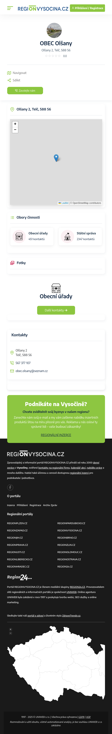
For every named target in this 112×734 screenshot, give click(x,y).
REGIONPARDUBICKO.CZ (71, 523)
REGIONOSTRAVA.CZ (69, 559)
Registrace (96, 8)
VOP (88, 717)
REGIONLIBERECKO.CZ (20, 559)
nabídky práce (94, 467)
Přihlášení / (80, 8)
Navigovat (17, 73)
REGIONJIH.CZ (15, 537)
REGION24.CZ (65, 566)
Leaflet (63, 203)
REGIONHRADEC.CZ (18, 566)
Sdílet (13, 80)
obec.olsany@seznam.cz (32, 371)
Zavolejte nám (25, 90)
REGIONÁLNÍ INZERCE (56, 435)
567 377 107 (23, 363)
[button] (56, 158)
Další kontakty (56, 310)
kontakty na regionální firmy (54, 467)
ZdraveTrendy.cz (71, 615)
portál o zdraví (35, 615)
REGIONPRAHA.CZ (17, 544)
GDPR (81, 717)
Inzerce (11, 505)
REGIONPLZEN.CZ (17, 523)
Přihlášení (22, 505)
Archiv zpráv (50, 505)
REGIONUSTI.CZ (16, 552)
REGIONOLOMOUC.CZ (69, 552)
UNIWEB (72, 592)
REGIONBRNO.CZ (67, 537)
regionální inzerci (79, 472)
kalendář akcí (78, 467)
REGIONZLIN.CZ (66, 544)
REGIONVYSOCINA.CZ (69, 530)
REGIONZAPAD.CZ (17, 530)
